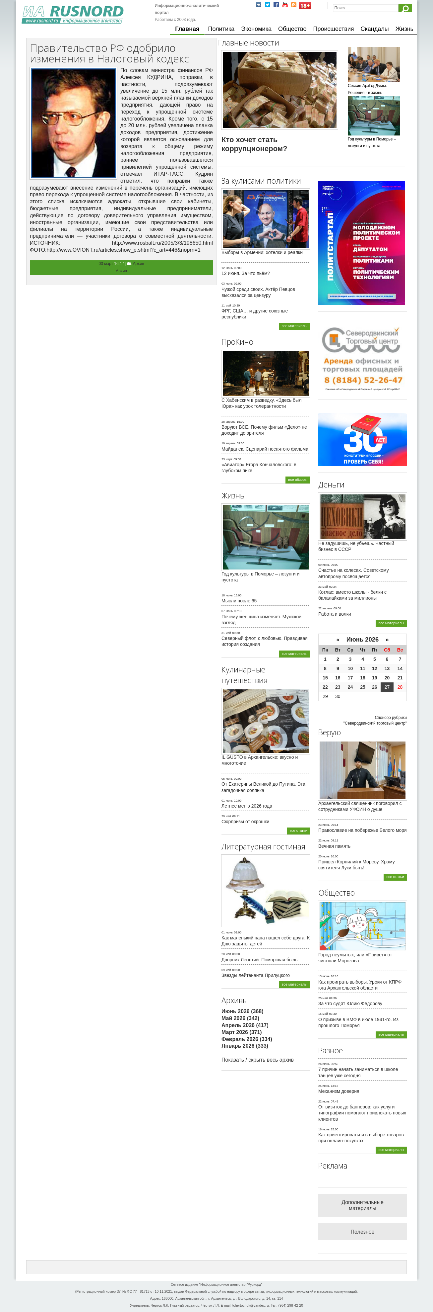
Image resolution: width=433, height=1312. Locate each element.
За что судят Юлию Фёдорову (350, 1003)
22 (325, 687)
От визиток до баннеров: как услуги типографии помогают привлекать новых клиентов (362, 1112)
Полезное (363, 1232)
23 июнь (324, 825)
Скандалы (375, 29)
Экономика (256, 29)
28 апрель (228, 421)
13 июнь (324, 976)
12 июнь (227, 268)
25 (362, 687)
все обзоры (297, 479)
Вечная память (334, 846)
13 (387, 668)
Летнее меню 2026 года (246, 806)
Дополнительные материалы (362, 1205)
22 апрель (325, 608)
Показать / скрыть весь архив (257, 1060)
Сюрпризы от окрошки (245, 821)
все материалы (294, 326)
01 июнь (227, 800)
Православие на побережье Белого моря (362, 830)
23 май (323, 586)
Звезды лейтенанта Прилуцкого (255, 975)
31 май (226, 633)
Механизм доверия (338, 1091)
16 (337, 677)
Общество (292, 29)
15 (325, 677)
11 (362, 668)
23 (337, 687)
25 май (323, 998)
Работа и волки (334, 614)
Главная (187, 29)
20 (387, 677)
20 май (226, 954)
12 (374, 668)
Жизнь (404, 29)
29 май (226, 816)
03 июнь (227, 283)
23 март (226, 459)
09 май (226, 970)
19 (374, 677)
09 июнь (324, 565)
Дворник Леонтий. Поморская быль (259, 959)
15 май (323, 1013)
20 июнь (324, 856)
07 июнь (227, 611)
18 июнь (227, 595)
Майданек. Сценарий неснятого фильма (264, 449)
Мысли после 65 (239, 600)
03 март (106, 263)
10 (350, 668)
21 (400, 677)
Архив (138, 263)
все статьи (298, 830)
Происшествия (333, 29)
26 (374, 687)
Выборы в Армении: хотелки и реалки (262, 252)
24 (350, 687)
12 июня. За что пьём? (245, 273)
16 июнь (324, 1129)
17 (350, 677)
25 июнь (324, 1086)
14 (400, 668)
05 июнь (227, 778)
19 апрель (228, 443)
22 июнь (324, 840)
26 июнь (324, 1064)
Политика (221, 29)
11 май (226, 305)
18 (362, 677)
